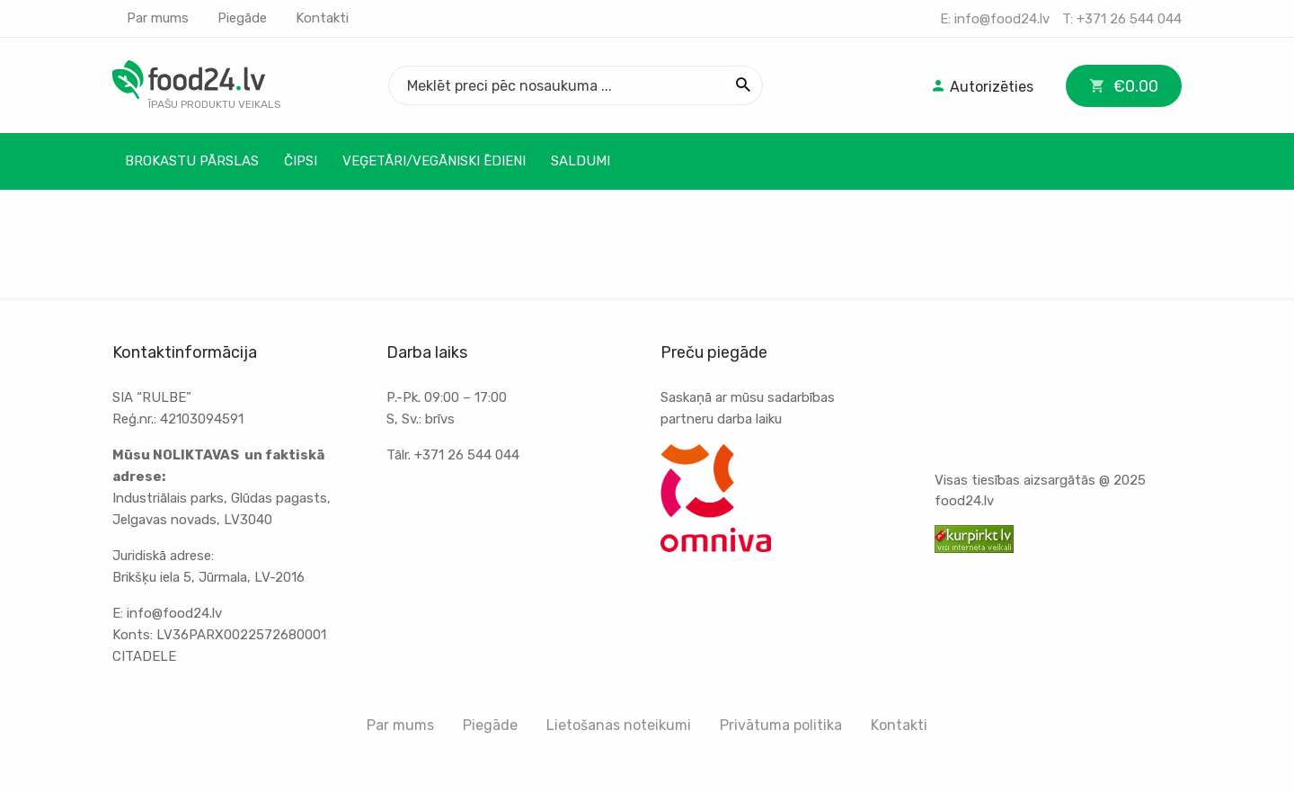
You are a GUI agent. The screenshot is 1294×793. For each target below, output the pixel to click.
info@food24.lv (1002, 19)
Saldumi (580, 161)
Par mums (158, 18)
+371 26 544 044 (1129, 19)
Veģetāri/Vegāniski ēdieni (434, 161)
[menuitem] (982, 85)
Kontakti (322, 18)
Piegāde (242, 18)
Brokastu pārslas (192, 161)
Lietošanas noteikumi (618, 725)
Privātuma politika (781, 725)
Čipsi (300, 161)
